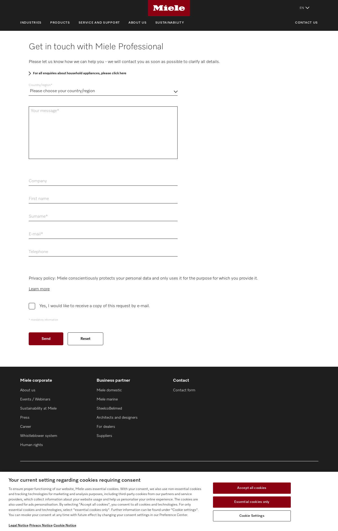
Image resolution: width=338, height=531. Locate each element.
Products (60, 22)
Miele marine (107, 399)
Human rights (31, 445)
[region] (169, 501)
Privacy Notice (41, 525)
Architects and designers (117, 417)
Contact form (184, 390)
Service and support (99, 22)
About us (137, 22)
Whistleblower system (38, 436)
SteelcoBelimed (109, 408)
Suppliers (104, 436)
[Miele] (169, 8)
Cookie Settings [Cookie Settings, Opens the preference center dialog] (251, 516)
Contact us (306, 22)
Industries (31, 22)
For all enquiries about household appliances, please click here (79, 73)
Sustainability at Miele (38, 408)
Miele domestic (109, 390)
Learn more (39, 289)
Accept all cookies (251, 488)
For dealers (106, 427)
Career (25, 427)
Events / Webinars (35, 399)
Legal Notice (18, 525)
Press (25, 417)
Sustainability (169, 22)
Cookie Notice (64, 525)
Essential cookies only (252, 502)
